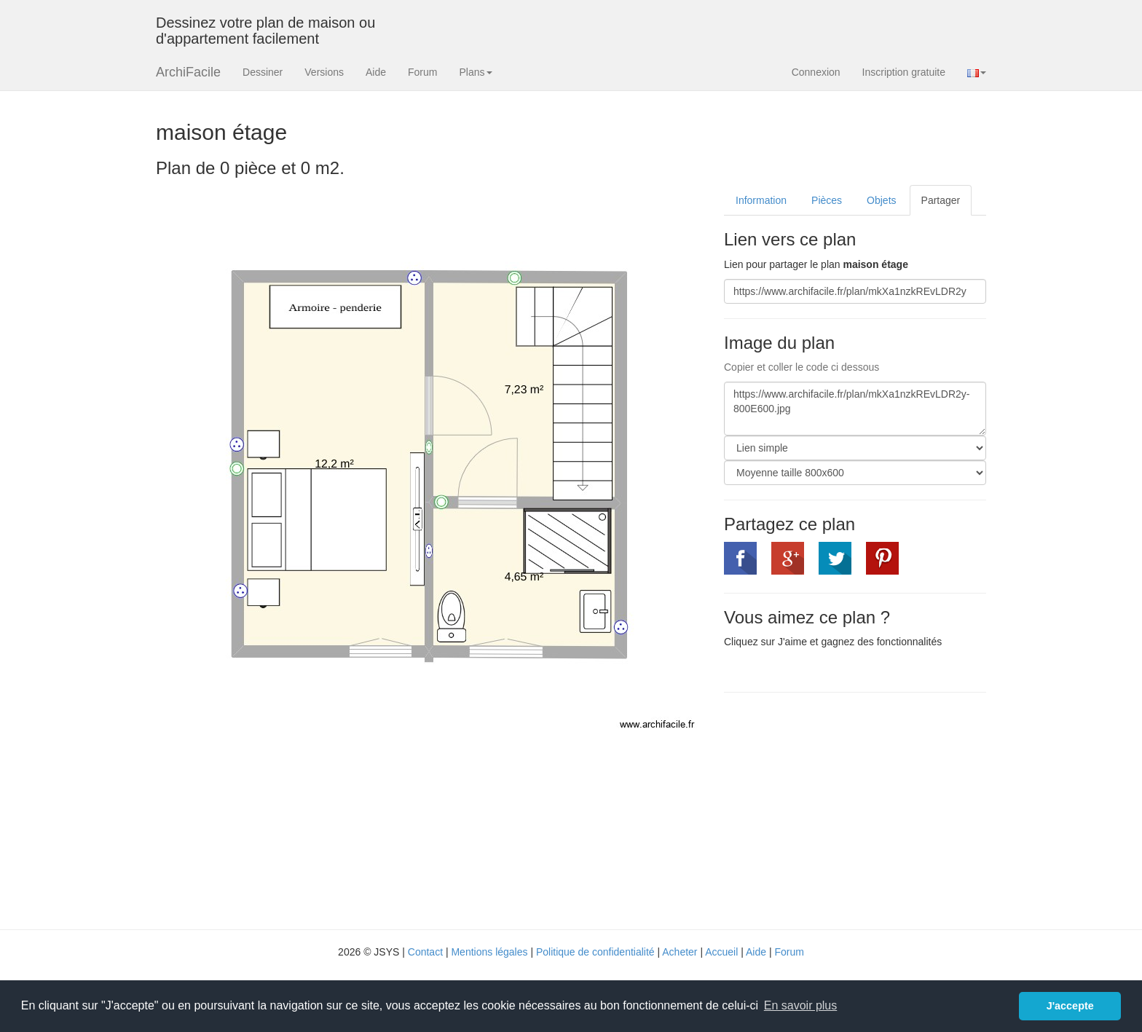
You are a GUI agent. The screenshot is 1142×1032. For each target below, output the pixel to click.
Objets (881, 200)
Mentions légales (489, 952)
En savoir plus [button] (801, 1005)
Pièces (826, 200)
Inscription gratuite (903, 72)
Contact (425, 952)
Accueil (721, 952)
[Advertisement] (846, 809)
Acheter (679, 952)
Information (761, 200)
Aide (376, 72)
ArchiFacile (188, 72)
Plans (475, 72)
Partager (941, 200)
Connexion (816, 72)
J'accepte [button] (1070, 1006)
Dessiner (263, 72)
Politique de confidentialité (595, 952)
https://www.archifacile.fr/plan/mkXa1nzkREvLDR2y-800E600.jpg (855, 409)
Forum (422, 72)
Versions (324, 72)
